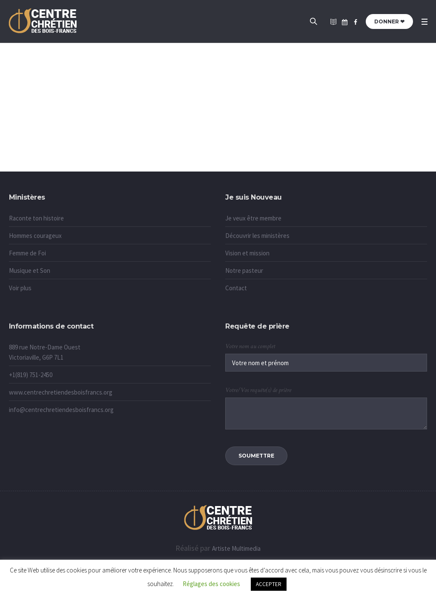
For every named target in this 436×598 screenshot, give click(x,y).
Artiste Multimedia (236, 548)
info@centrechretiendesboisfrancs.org (61, 410)
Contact (236, 288)
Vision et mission (247, 253)
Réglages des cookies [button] (211, 584)
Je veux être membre (253, 218)
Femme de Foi (27, 253)
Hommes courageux (35, 236)
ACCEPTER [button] (268, 584)
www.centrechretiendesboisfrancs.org (60, 392)
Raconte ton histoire (36, 218)
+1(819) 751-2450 (30, 375)
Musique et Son (29, 270)
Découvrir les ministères (257, 236)
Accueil (209, 153)
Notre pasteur (244, 270)
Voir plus (20, 288)
